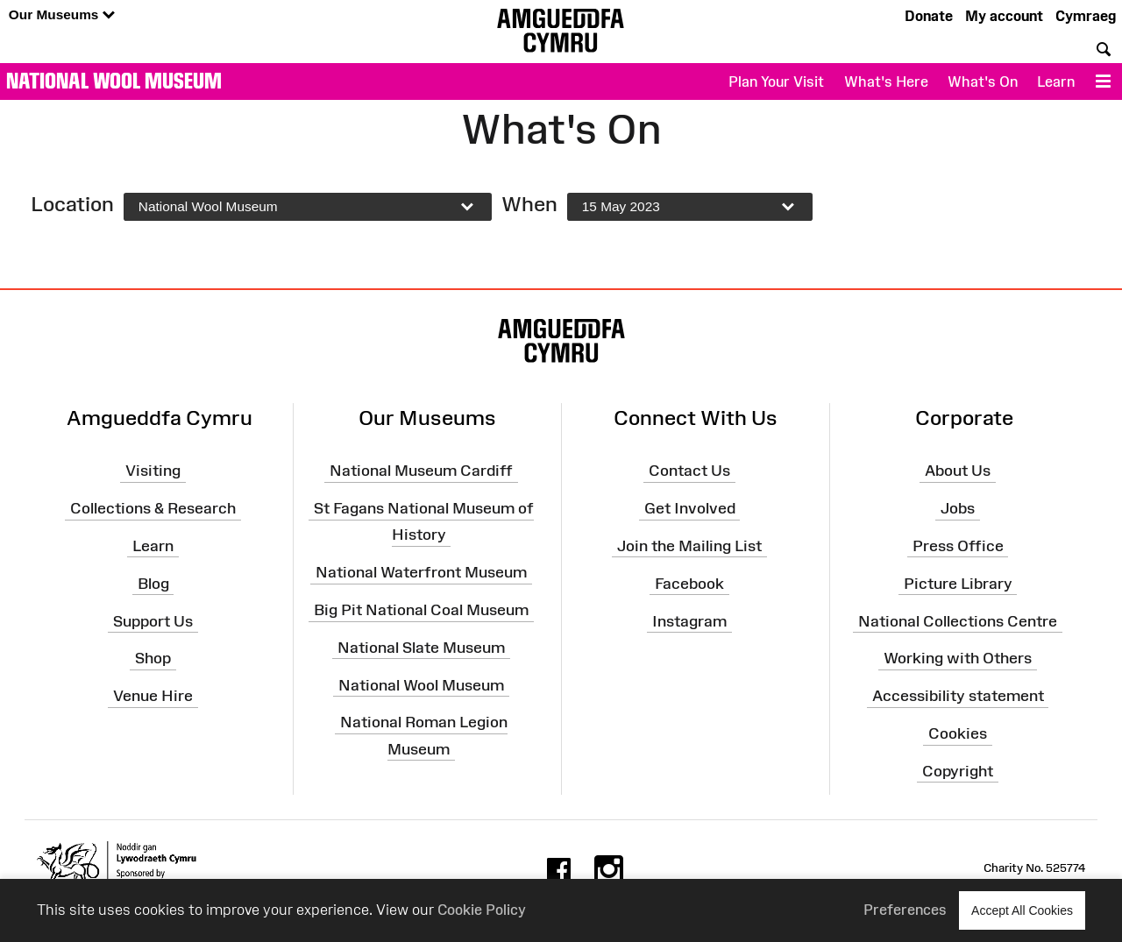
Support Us (153, 620)
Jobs (958, 508)
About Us (958, 470)
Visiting (153, 470)
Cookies (957, 733)
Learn (1056, 81)
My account (1004, 16)
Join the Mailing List (689, 546)
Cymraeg (1085, 16)
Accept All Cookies (1022, 910)
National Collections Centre (957, 620)
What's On (983, 81)
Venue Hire (153, 696)
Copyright (957, 771)
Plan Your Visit (776, 81)
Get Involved (689, 508)
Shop (153, 658)
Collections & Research (153, 508)
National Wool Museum (114, 80)
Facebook (689, 582)
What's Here (886, 81)
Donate (929, 16)
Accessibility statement (958, 696)
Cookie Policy (481, 909)
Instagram (689, 620)
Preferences (905, 909)
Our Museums (62, 15)
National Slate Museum (421, 647)
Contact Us (689, 470)
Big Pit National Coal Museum (421, 610)
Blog (153, 582)
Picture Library (958, 582)
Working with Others (958, 658)
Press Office (958, 546)
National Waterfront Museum (421, 572)
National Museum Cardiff (421, 470)
